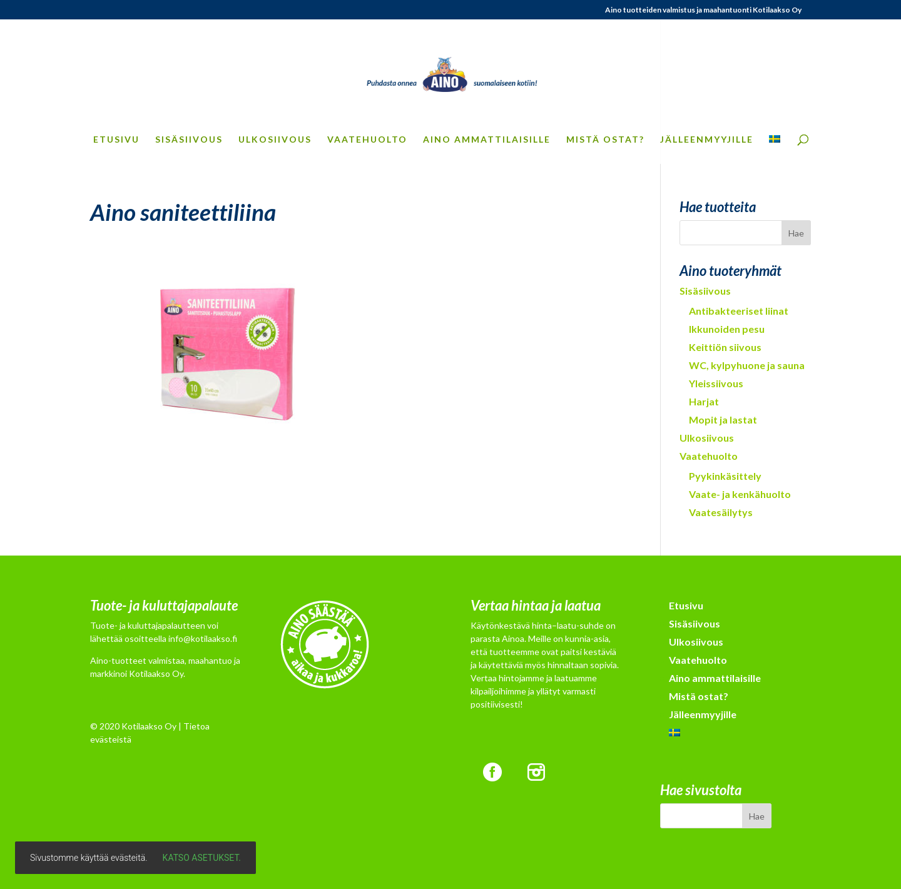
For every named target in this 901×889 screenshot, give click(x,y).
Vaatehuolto (367, 140)
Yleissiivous (716, 383)
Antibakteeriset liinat (738, 311)
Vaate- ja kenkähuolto (740, 494)
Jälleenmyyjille (706, 140)
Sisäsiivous (189, 140)
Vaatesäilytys (721, 512)
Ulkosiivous (275, 140)
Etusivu (116, 140)
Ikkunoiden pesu (727, 329)
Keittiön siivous (725, 347)
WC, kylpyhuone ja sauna (747, 365)
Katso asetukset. (202, 858)
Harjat (704, 401)
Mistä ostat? (605, 140)
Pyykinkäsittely (725, 476)
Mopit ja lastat (723, 419)
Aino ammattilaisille (487, 140)
